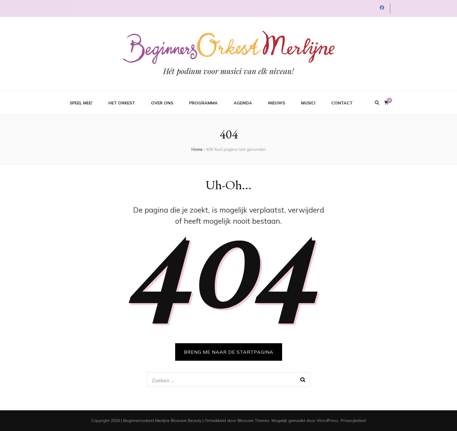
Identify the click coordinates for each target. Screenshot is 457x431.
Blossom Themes (254, 420)
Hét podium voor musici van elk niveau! (228, 71)
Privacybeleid (353, 420)
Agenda (243, 103)
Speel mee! (81, 103)
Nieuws (276, 103)
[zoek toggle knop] (377, 103)
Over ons (162, 103)
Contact (342, 103)
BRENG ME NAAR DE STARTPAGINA (228, 352)
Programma (203, 103)
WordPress (327, 420)
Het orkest (121, 103)
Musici (308, 103)
